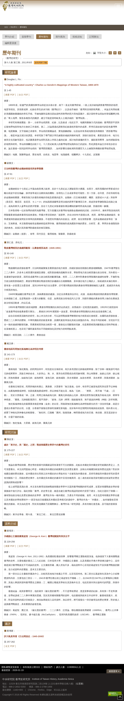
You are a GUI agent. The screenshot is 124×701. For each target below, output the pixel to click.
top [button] (120, 697)
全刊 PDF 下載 (41, 63)
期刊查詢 (60, 36)
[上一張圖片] (108, 20)
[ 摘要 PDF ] (10, 94)
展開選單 (114, 671)
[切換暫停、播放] (102, 20)
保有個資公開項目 (31, 667)
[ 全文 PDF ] (23, 94)
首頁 (6, 27)
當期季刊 (26, 36)
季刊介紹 (9, 36)
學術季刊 (13, 27)
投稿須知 (77, 36)
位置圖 (79, 683)
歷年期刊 (43, 36)
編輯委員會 (10, 43)
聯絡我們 (48, 667)
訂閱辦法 (94, 36)
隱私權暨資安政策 (10, 667)
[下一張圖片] (113, 20)
